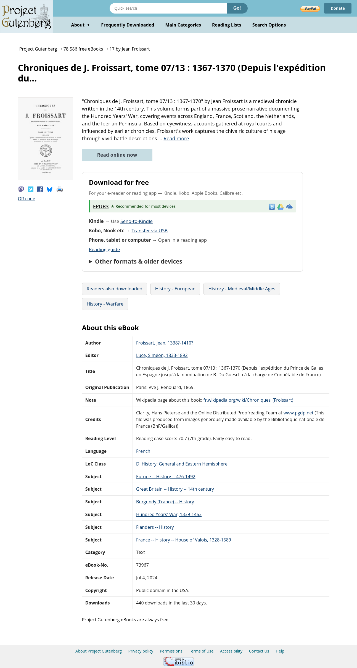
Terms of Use (201, 651)
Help (280, 651)
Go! (237, 8)
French (143, 451)
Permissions (171, 651)
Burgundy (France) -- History (165, 502)
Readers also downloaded (114, 288)
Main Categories (183, 25)
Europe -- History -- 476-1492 (165, 477)
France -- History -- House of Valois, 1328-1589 (183, 540)
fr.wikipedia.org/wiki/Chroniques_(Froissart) (248, 400)
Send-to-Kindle (136, 221)
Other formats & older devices (138, 261)
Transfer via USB (149, 230)
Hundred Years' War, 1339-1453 (169, 514)
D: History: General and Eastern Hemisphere (182, 464)
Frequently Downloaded (127, 25)
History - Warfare (105, 304)
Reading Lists (226, 25)
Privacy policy (141, 651)
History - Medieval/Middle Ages (241, 288)
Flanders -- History (155, 527)
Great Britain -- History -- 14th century (175, 489)
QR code (26, 199)
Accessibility (231, 651)
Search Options (269, 25)
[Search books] (168, 8)
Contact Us (259, 651)
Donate (338, 8)
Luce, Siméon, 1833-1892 (162, 355)
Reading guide (104, 249)
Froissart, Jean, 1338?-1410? (164, 343)
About (80, 25)
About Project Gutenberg (98, 651)
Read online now (117, 155)
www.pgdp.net (299, 413)
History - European (175, 288)
